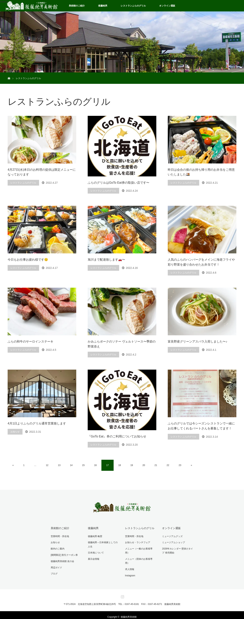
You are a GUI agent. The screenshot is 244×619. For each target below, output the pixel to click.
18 (119, 465)
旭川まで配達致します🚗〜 (106, 259)
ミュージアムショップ (172, 542)
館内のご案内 (57, 548)
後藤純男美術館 (129, 613)
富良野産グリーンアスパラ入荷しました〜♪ (197, 341)
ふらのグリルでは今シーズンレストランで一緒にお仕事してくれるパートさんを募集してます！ (201, 426)
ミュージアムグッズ (171, 536)
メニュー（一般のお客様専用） (140, 548)
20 (143, 465)
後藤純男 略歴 (94, 536)
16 (95, 465)
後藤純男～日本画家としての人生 (103, 544)
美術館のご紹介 (77, 5)
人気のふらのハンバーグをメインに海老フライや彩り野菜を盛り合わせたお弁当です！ (201, 262)
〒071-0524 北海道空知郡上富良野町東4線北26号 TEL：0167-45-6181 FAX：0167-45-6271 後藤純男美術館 (122, 600)
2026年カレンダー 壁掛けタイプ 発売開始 (176, 550)
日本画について (95, 552)
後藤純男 (102, 5)
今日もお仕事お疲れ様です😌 (28, 259)
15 (83, 465)
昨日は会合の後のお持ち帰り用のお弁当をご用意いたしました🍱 (201, 172)
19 (131, 465)
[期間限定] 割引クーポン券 (63, 554)
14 (71, 465)
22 (168, 465)
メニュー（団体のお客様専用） (140, 554)
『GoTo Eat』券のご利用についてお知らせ (117, 436)
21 (156, 465)
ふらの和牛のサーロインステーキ (30, 341)
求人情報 (128, 560)
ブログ (53, 572)
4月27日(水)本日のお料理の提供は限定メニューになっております (42, 172)
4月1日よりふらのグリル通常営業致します (37, 423)
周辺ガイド (56, 566)
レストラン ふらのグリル (23, 182)
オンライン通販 (167, 5)
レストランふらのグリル (133, 5)
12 (47, 465)
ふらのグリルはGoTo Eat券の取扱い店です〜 (118, 182)
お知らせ (15, 431)
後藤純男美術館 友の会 (62, 560)
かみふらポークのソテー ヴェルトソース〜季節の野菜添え (122, 344)
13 (59, 465)
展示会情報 (93, 558)
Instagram (129, 566)
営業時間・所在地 (59, 536)
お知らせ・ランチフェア (136, 542)
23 (180, 465)
